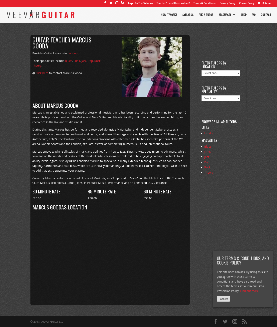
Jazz (83, 61)
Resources (225, 15)
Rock (97, 61)
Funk (77, 61)
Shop (244, 15)
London (72, 53)
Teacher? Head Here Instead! (173, 3)
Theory (36, 65)
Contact (266, 15)
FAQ (254, 15)
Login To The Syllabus (140, 3)
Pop (90, 61)
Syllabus (187, 15)
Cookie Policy (246, 3)
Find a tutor (205, 15)
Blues (68, 61)
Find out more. (249, 291)
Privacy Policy (228, 3)
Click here (42, 73)
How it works (169, 15)
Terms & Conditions (204, 3)
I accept (223, 298)
